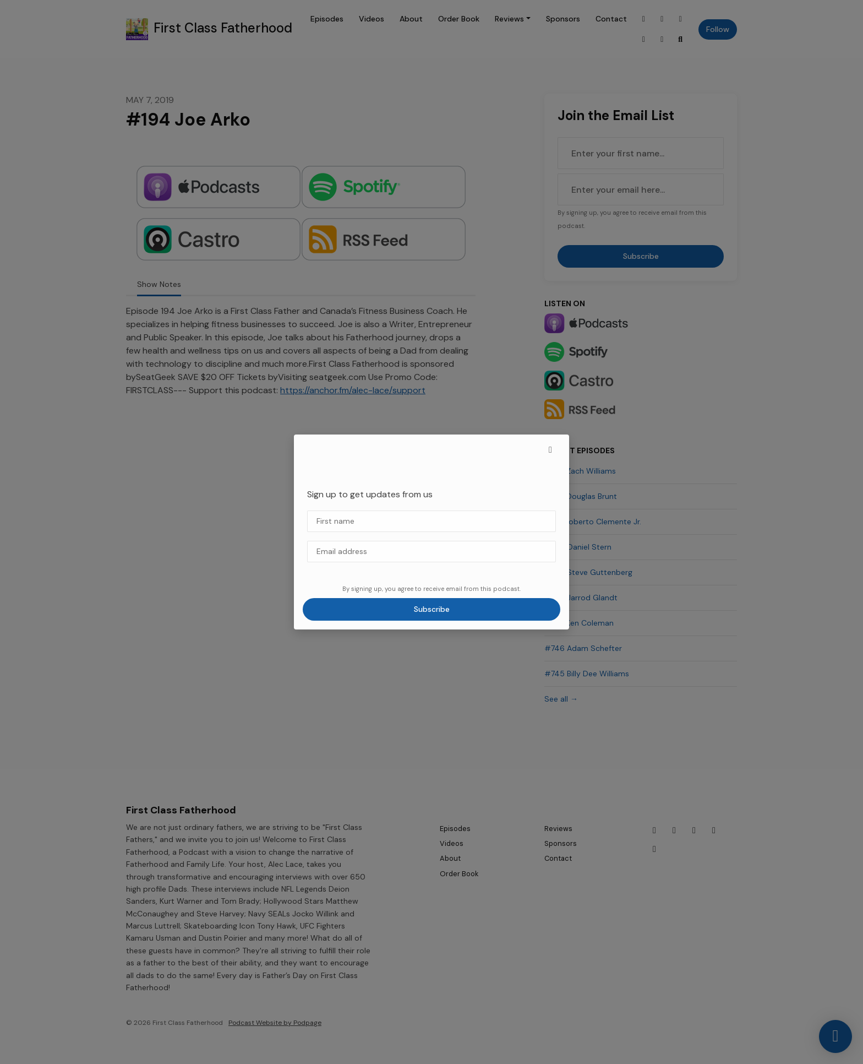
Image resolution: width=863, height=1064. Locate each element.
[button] (550, 450)
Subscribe (432, 609)
